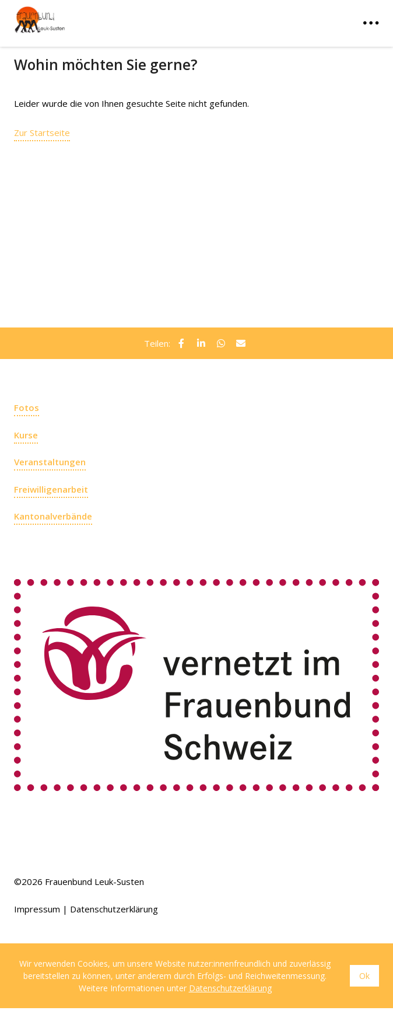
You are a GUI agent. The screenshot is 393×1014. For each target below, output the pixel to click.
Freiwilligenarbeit (51, 489)
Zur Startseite (42, 132)
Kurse (26, 435)
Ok (364, 975)
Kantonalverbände (53, 516)
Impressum (37, 909)
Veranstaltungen (50, 462)
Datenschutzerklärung (114, 909)
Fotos (26, 407)
